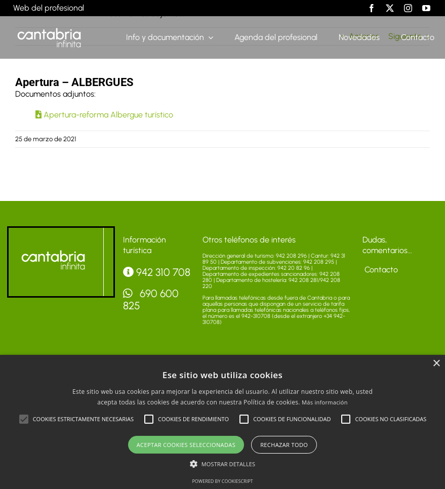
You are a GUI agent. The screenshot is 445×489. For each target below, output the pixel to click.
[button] (24, 419)
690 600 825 (151, 299)
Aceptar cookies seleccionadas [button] (186, 445)
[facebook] (372, 8)
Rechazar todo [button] (284, 445)
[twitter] (390, 8)
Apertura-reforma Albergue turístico (104, 114)
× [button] (436, 364)
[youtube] (426, 8)
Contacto (380, 269)
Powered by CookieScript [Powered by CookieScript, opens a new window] (222, 481)
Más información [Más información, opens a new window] (325, 402)
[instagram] (408, 8)
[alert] (222, 422)
